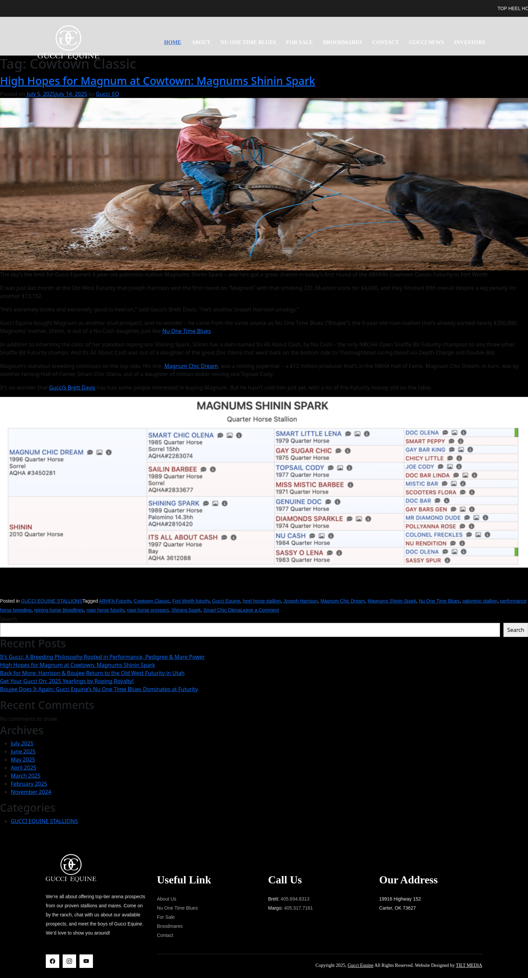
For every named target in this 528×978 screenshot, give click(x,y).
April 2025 (23, 767)
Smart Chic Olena (221, 610)
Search (8, 618)
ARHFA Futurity (115, 601)
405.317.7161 (298, 908)
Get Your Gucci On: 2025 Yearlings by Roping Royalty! (67, 681)
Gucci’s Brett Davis (72, 387)
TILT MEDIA (469, 965)
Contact (385, 42)
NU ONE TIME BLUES (248, 42)
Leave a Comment (259, 610)
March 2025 (25, 775)
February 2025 (29, 783)
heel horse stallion (262, 601)
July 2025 (22, 743)
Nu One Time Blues (186, 331)
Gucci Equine (226, 601)
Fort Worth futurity (190, 601)
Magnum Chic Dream (191, 366)
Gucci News (426, 42)
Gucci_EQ (108, 94)
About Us (166, 899)
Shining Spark (186, 610)
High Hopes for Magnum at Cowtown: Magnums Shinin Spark (157, 80)
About (200, 42)
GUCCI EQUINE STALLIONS (51, 601)
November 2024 (31, 792)
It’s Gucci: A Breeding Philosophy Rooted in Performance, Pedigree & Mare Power (102, 657)
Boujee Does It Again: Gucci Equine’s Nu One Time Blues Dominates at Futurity (99, 689)
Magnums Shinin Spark (391, 601)
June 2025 (23, 751)
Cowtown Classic (152, 601)
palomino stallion (479, 601)
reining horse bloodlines (59, 610)
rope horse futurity (105, 610)
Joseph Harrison (301, 601)
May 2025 (23, 759)
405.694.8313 (294, 899)
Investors (469, 42)
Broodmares (342, 42)
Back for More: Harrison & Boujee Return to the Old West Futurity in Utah (92, 673)
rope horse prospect (148, 610)
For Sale (299, 42)
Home (172, 42)
